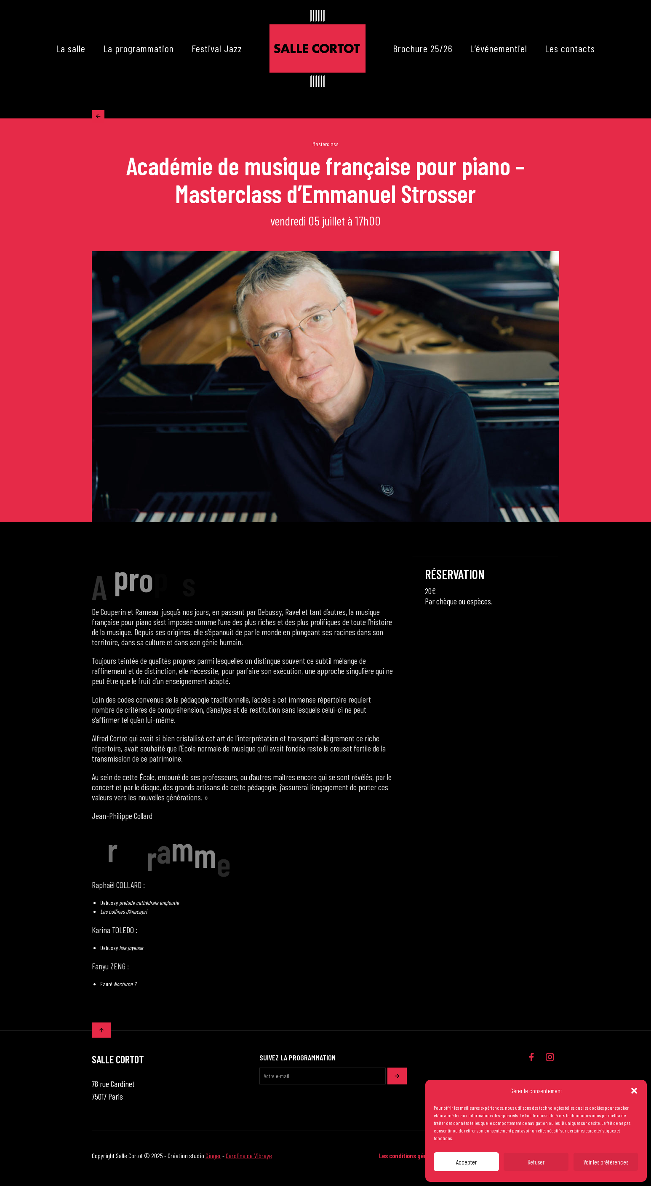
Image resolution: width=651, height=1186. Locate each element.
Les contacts (570, 48)
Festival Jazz (217, 48)
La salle (70, 48)
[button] (634, 1091)
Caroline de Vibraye (249, 1160)
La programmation (138, 48)
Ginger (213, 1160)
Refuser (536, 1162)
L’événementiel (498, 48)
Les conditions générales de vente (422, 1160)
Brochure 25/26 (423, 48)
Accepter (466, 1162)
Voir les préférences (605, 1162)
